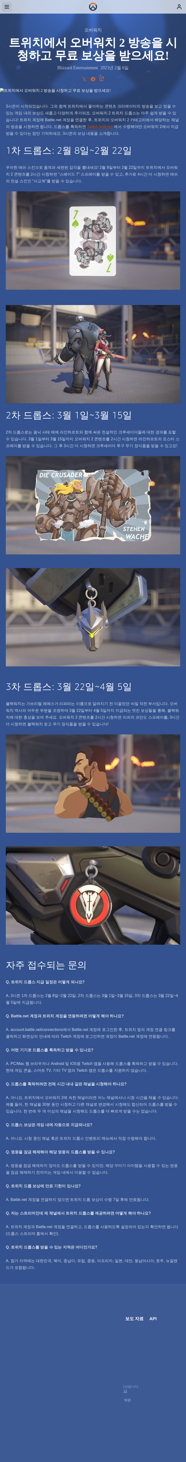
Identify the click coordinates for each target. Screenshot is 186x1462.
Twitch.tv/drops (100, 127)
